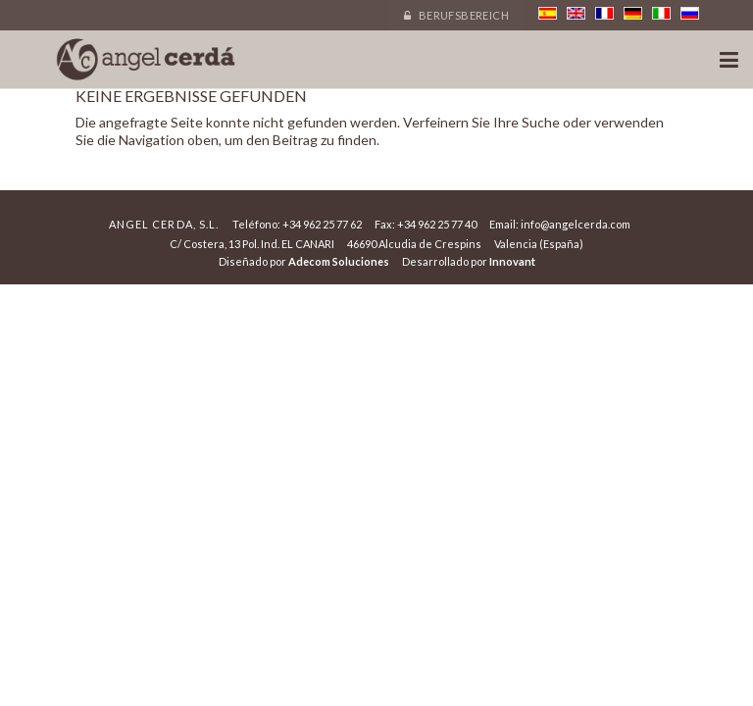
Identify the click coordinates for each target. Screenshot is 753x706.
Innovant (512, 261)
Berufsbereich (456, 15)
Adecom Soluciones (338, 261)
